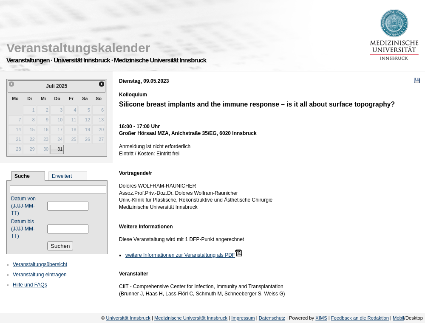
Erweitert (62, 176)
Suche (22, 176)
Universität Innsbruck (128, 317)
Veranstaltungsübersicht (40, 264)
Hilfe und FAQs (30, 285)
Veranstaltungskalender (78, 48)
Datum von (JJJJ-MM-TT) (23, 206)
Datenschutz (272, 317)
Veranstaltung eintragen (40, 275)
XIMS (321, 317)
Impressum (243, 317)
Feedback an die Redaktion (360, 317)
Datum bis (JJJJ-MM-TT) (23, 229)
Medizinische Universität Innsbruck (190, 317)
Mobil (398, 317)
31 (59, 149)
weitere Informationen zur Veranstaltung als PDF (180, 255)
